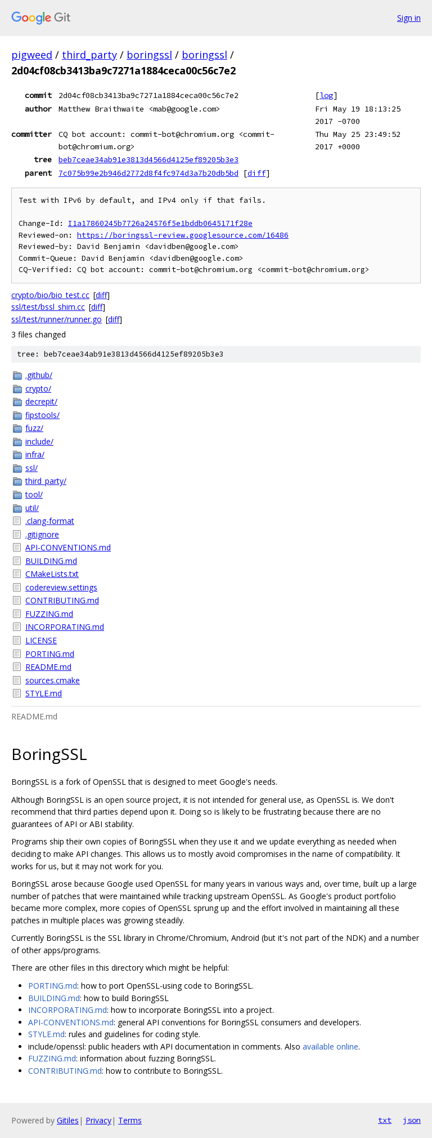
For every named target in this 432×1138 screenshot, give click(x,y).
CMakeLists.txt (52, 573)
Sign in (409, 17)
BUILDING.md (51, 560)
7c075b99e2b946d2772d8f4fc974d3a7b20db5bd (148, 173)
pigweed (31, 54)
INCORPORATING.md (64, 626)
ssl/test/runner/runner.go (56, 319)
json (412, 1120)
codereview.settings (61, 587)
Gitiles (68, 1120)
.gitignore (42, 534)
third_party (89, 54)
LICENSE (41, 640)
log (326, 95)
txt (385, 1120)
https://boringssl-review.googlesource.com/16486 (183, 235)
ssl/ (31, 468)
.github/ (38, 375)
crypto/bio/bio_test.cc (50, 295)
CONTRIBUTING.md (62, 600)
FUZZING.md (49, 613)
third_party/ (45, 480)
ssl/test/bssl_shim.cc (48, 306)
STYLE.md (43, 693)
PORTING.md (49, 653)
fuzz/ (34, 428)
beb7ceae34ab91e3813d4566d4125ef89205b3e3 (148, 159)
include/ (39, 441)
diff (257, 173)
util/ (32, 508)
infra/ (34, 454)
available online (330, 1046)
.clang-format (49, 520)
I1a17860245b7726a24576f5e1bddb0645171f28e (160, 223)
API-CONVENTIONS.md (68, 547)
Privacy (98, 1120)
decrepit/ (41, 401)
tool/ (34, 494)
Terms (130, 1120)
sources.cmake (52, 680)
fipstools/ (42, 415)
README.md (48, 666)
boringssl (149, 54)
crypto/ (38, 388)
